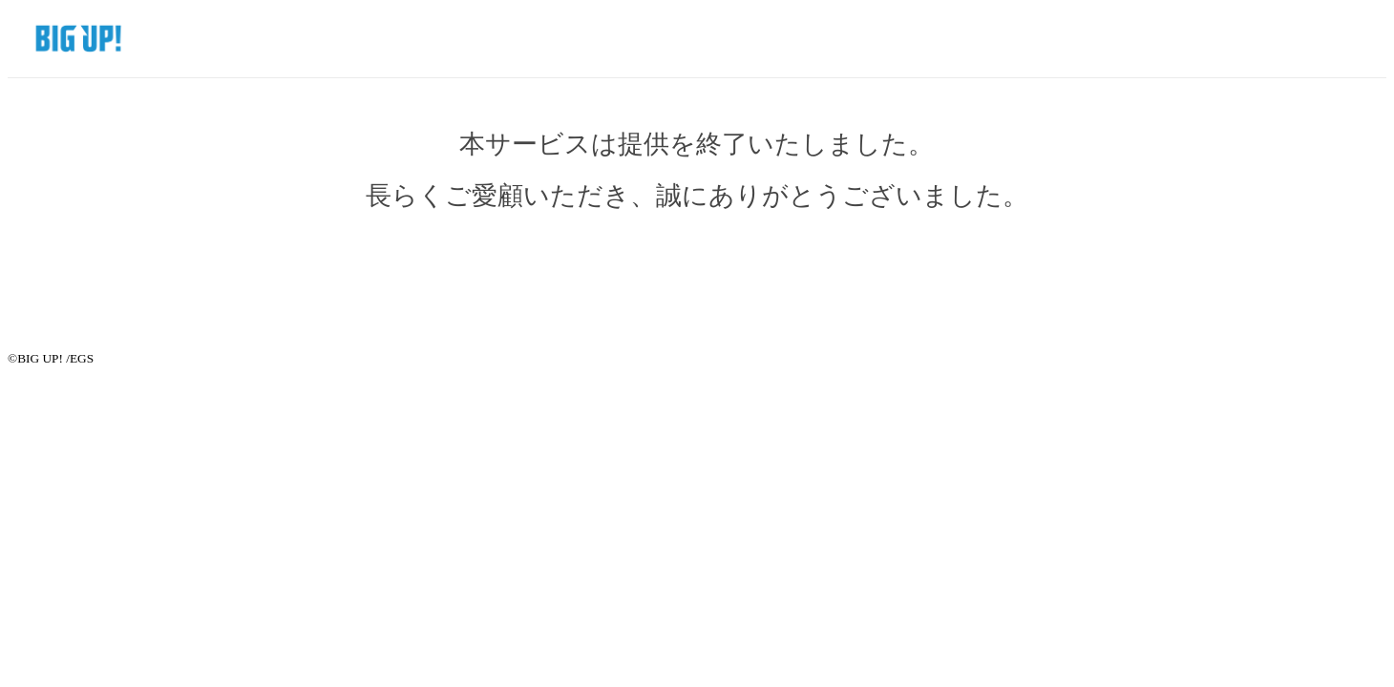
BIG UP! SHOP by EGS (68, 38)
